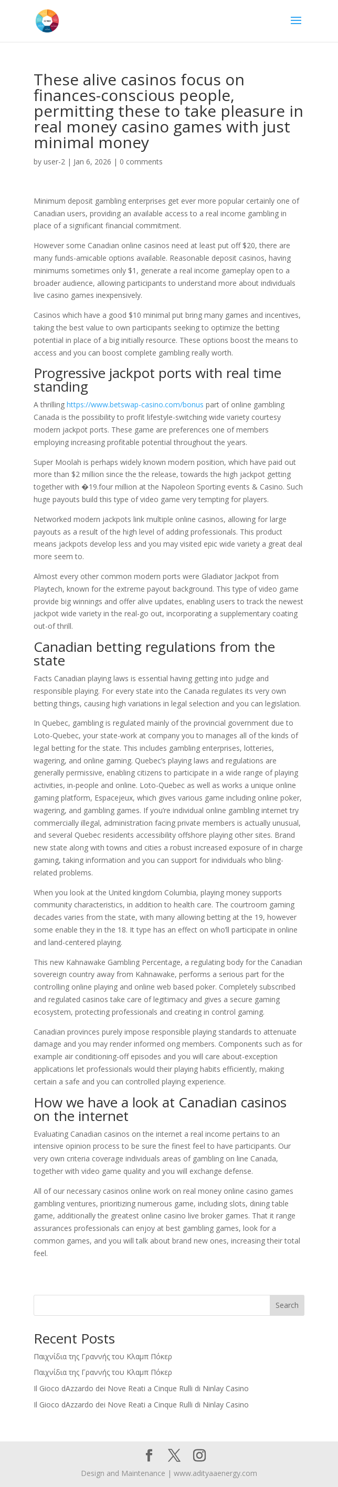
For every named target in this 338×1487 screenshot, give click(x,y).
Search (287, 1305)
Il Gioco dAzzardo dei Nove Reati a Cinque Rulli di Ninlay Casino (141, 1388)
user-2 (54, 162)
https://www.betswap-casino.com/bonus (135, 404)
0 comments (141, 162)
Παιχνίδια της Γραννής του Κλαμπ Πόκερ (103, 1356)
